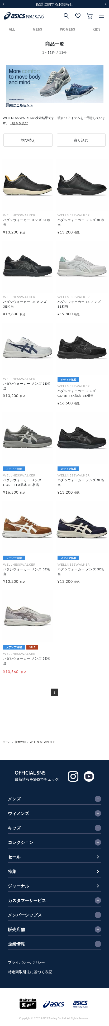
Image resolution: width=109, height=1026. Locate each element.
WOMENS (67, 29)
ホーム (7, 741)
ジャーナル (18, 885)
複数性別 (20, 741)
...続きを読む (19, 123)
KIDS (96, 29)
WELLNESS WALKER (42, 741)
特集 (12, 871)
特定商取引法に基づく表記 (30, 972)
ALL (12, 29)
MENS (37, 29)
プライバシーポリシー (26, 962)
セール (14, 856)
